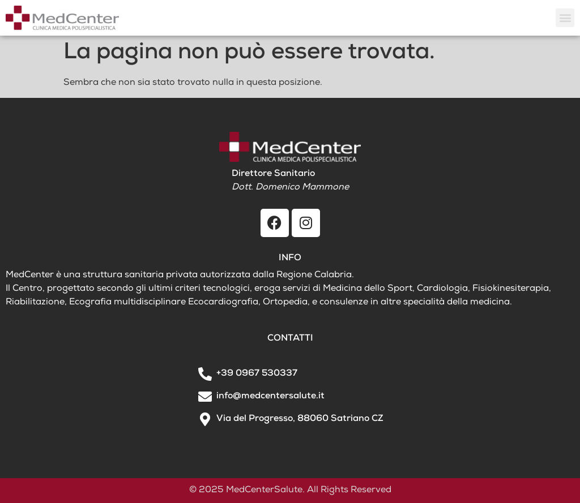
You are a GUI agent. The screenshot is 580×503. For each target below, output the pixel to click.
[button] (565, 17)
